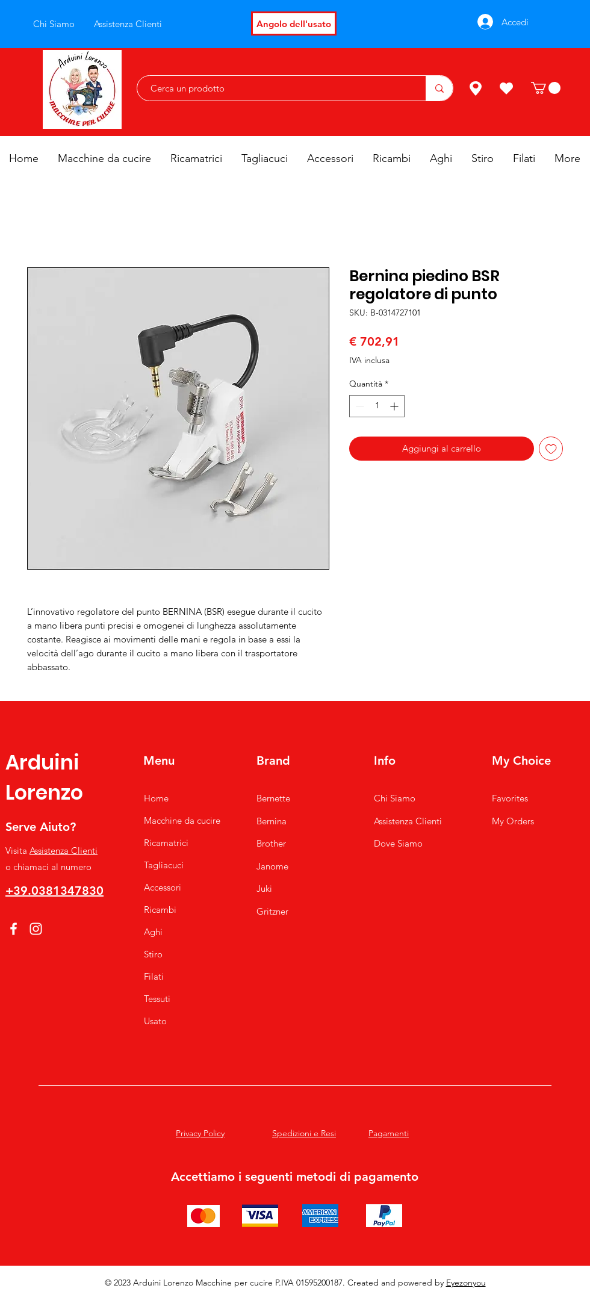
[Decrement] (358, 406)
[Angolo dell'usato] (294, 23)
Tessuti (157, 998)
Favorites (510, 798)
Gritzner (272, 911)
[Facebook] (13, 929)
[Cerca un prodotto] (275, 88)
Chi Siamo (394, 798)
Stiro (153, 954)
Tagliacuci (164, 865)
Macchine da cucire (182, 820)
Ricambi (160, 909)
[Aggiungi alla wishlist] (551, 449)
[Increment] (395, 406)
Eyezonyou (466, 1282)
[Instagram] (36, 929)
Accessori (162, 887)
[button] (545, 88)
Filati (154, 976)
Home (156, 798)
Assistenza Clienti (64, 850)
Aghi (153, 932)
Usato (155, 1021)
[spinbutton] (377, 406)
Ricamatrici (166, 842)
